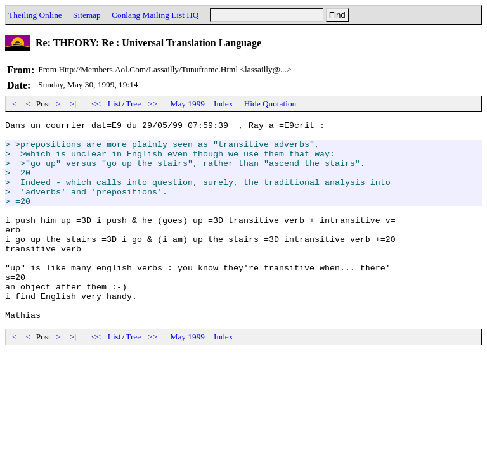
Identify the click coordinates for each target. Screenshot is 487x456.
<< (96, 103)
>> (153, 103)
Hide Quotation (270, 103)
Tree (133, 103)
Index (223, 103)
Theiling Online (35, 15)
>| (73, 103)
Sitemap (87, 15)
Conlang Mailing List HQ (155, 15)
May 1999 (188, 103)
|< (13, 103)
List (114, 103)
